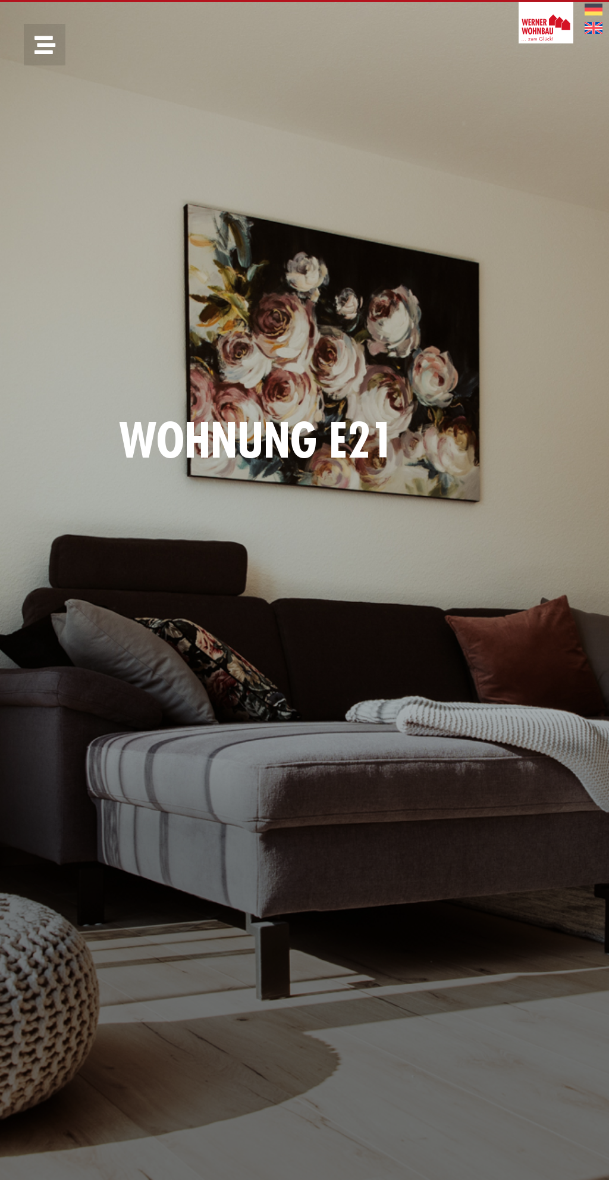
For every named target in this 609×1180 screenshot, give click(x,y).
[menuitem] (593, 10)
